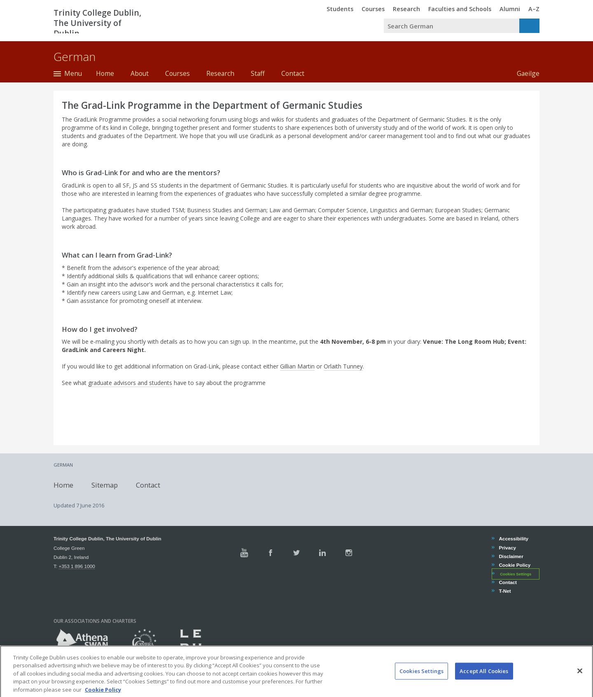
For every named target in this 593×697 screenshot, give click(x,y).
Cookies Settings (515, 574)
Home (105, 73)
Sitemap (104, 484)
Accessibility (513, 538)
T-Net (504, 591)
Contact (292, 73)
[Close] (580, 678)
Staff (258, 73)
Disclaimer (510, 556)
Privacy (507, 547)
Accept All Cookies (484, 678)
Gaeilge (524, 73)
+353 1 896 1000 (76, 566)
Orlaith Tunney (343, 366)
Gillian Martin (297, 366)
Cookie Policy (514, 565)
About (140, 73)
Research (220, 73)
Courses (177, 73)
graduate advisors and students (130, 383)
